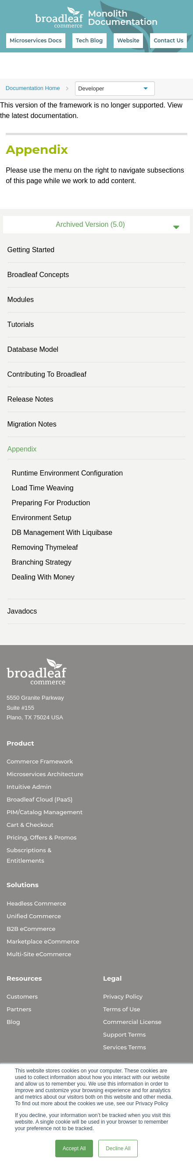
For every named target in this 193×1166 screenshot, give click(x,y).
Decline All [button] (118, 1148)
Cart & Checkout (30, 824)
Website (128, 40)
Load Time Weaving (43, 488)
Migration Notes (32, 424)
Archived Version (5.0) (90, 224)
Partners (19, 1009)
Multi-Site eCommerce (39, 954)
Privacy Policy (123, 996)
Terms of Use (121, 1009)
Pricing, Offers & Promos (41, 837)
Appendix (22, 449)
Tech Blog (89, 40)
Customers (22, 996)
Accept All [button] (74, 1148)
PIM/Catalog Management (44, 812)
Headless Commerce (36, 903)
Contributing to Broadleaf (46, 374)
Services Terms (124, 1047)
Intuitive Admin (29, 786)
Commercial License (132, 1021)
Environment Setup (41, 517)
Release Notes (30, 399)
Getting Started (31, 249)
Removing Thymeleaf (45, 547)
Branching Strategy (41, 562)
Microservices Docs (35, 40)
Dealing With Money (43, 577)
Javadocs (22, 611)
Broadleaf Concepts (38, 274)
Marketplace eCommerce (43, 941)
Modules (20, 299)
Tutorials (20, 324)
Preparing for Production (51, 503)
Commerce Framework (40, 761)
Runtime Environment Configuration (67, 473)
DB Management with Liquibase (62, 532)
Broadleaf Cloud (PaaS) (39, 799)
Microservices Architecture (45, 773)
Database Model (33, 349)
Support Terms (124, 1034)
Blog (13, 1021)
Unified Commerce (34, 916)
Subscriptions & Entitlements (29, 855)
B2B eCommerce (31, 928)
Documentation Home (33, 88)
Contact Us (168, 40)
